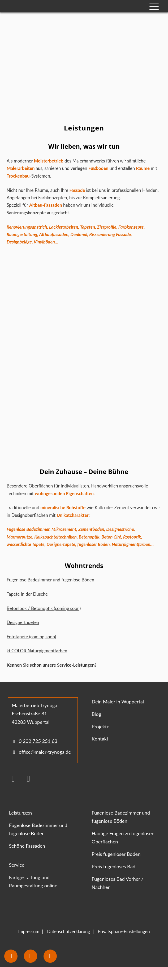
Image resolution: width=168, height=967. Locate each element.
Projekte (100, 726)
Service (16, 865)
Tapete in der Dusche (27, 594)
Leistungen (20, 813)
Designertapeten (23, 622)
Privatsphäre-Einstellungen (124, 931)
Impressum (28, 931)
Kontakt (100, 739)
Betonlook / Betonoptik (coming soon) (44, 608)
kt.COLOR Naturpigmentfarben (37, 650)
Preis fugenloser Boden (116, 854)
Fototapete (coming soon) (31, 636)
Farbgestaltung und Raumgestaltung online (33, 881)
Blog (96, 714)
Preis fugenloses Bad (113, 866)
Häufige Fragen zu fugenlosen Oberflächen (123, 837)
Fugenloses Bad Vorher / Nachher (117, 883)
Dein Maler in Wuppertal (118, 701)
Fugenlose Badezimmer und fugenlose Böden (50, 579)
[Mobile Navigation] (154, 6)
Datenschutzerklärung (68, 931)
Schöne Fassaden (27, 846)
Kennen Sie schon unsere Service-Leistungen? (52, 665)
